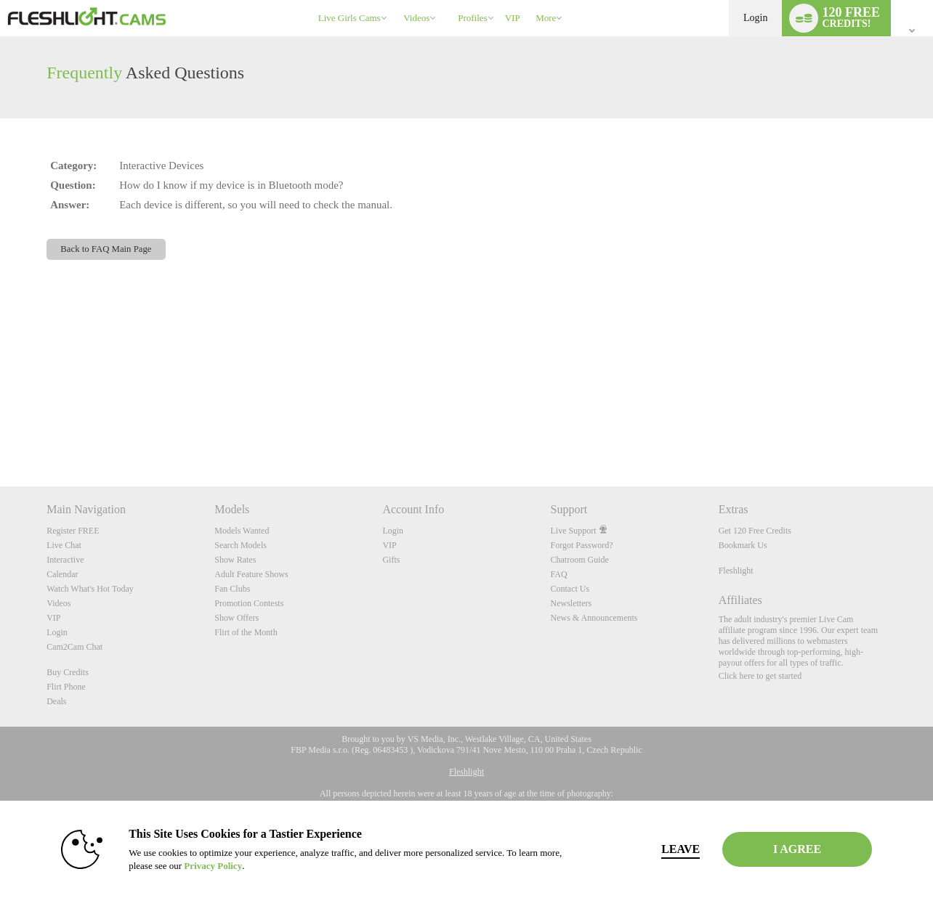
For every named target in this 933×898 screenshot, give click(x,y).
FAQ (559, 574)
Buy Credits (68, 672)
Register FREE (73, 531)
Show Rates (235, 560)
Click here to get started (760, 676)
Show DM (0, 432)
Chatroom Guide (580, 560)
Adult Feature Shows (251, 574)
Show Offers (236, 618)
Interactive (65, 560)
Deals (56, 701)
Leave (669, 849)
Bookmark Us (743, 545)
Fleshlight (736, 571)
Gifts (391, 560)
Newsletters (571, 603)
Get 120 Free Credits (755, 531)
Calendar (62, 574)
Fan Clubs (232, 589)
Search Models (240, 545)
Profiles (472, 17)
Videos (416, 17)
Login (755, 17)
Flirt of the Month (245, 632)
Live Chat (64, 545)
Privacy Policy (202, 865)
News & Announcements (594, 618)
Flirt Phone (66, 687)
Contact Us (570, 589)
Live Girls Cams (349, 17)
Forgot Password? (582, 545)
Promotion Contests (248, 603)
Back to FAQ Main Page (105, 249)
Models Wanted (241, 531)
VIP (512, 17)
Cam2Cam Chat (74, 647)
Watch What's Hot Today (90, 589)
